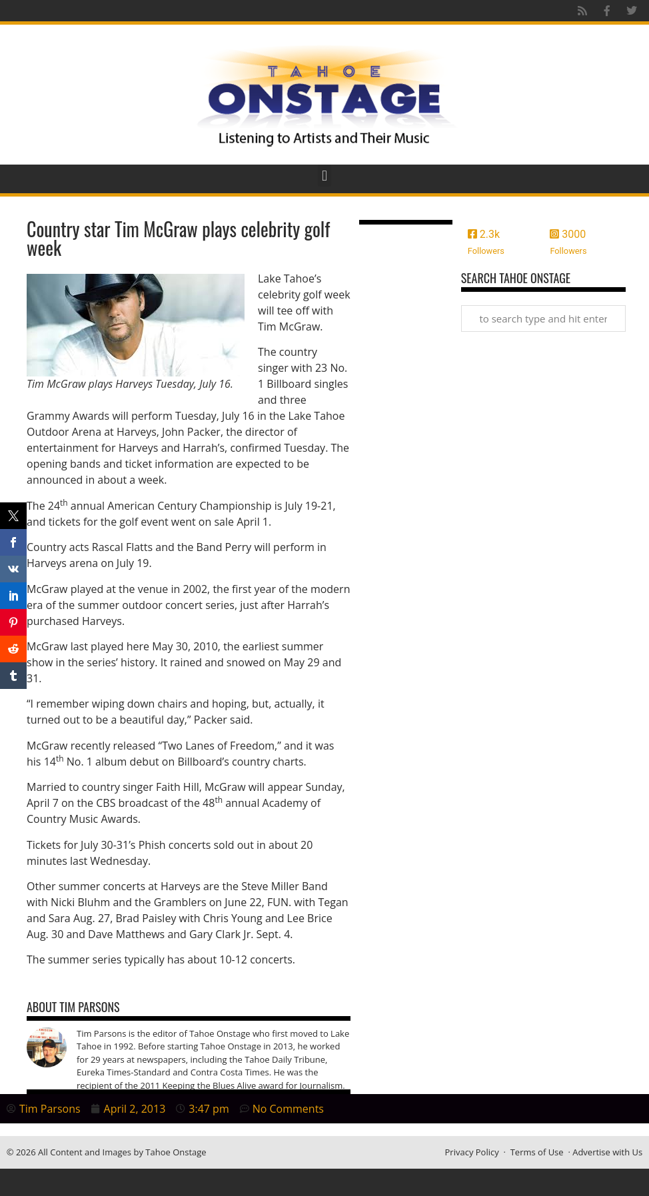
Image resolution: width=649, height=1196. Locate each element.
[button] (324, 176)
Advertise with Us (607, 1152)
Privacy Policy (472, 1152)
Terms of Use (537, 1152)
